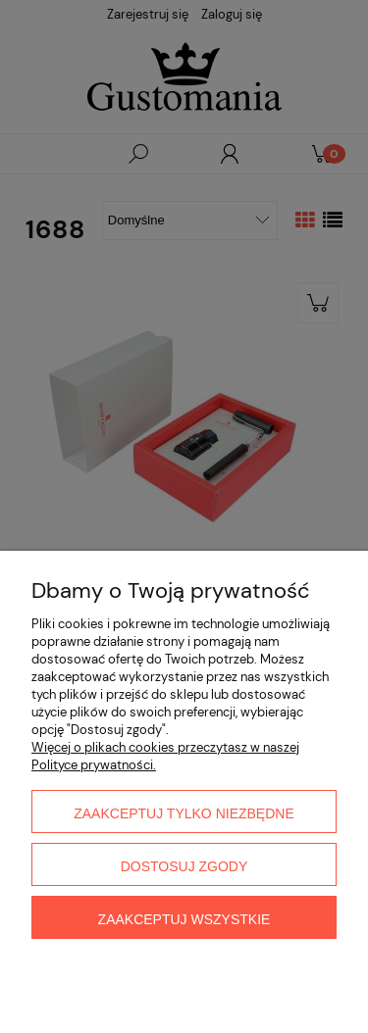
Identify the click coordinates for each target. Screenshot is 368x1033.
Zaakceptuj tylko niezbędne (184, 813)
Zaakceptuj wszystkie (184, 919)
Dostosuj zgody (184, 866)
